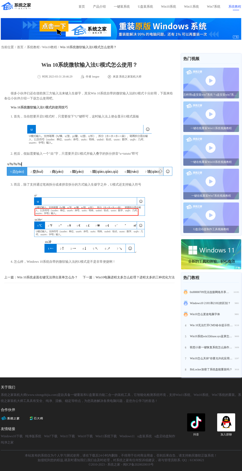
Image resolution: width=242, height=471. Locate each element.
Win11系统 (191, 6)
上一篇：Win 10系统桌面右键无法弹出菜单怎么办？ (41, 277)
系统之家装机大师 (130, 76)
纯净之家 (7, 442)
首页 (82, 6)
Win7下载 (50, 436)
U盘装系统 (145, 6)
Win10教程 (49, 47)
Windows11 (127, 436)
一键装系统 (122, 6)
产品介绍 (99, 6)
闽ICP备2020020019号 (138, 464)
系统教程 (234, 6)
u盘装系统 (144, 436)
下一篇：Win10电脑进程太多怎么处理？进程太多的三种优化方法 (129, 277)
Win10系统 (168, 6)
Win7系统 (213, 6)
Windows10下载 (12, 436)
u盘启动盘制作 (164, 436)
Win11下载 (67, 436)
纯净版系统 (33, 436)
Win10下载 (85, 436)
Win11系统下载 (106, 436)
